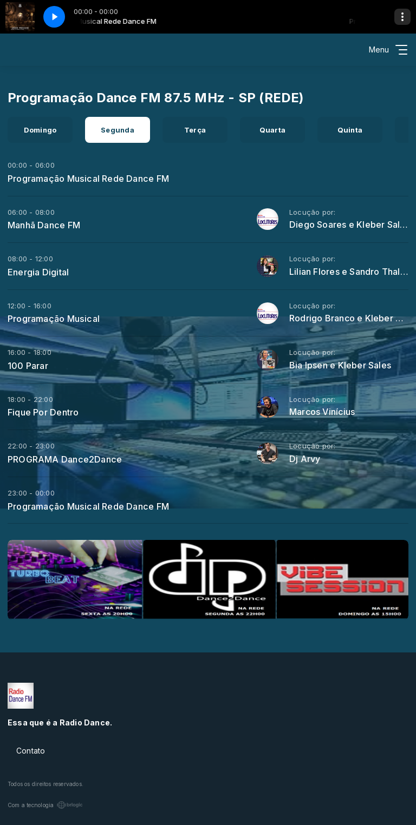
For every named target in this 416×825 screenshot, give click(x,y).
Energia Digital (38, 272)
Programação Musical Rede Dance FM (88, 178)
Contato (30, 750)
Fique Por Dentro (43, 412)
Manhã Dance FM (44, 225)
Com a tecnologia (45, 805)
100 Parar (28, 365)
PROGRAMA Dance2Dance (65, 459)
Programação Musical (54, 318)
